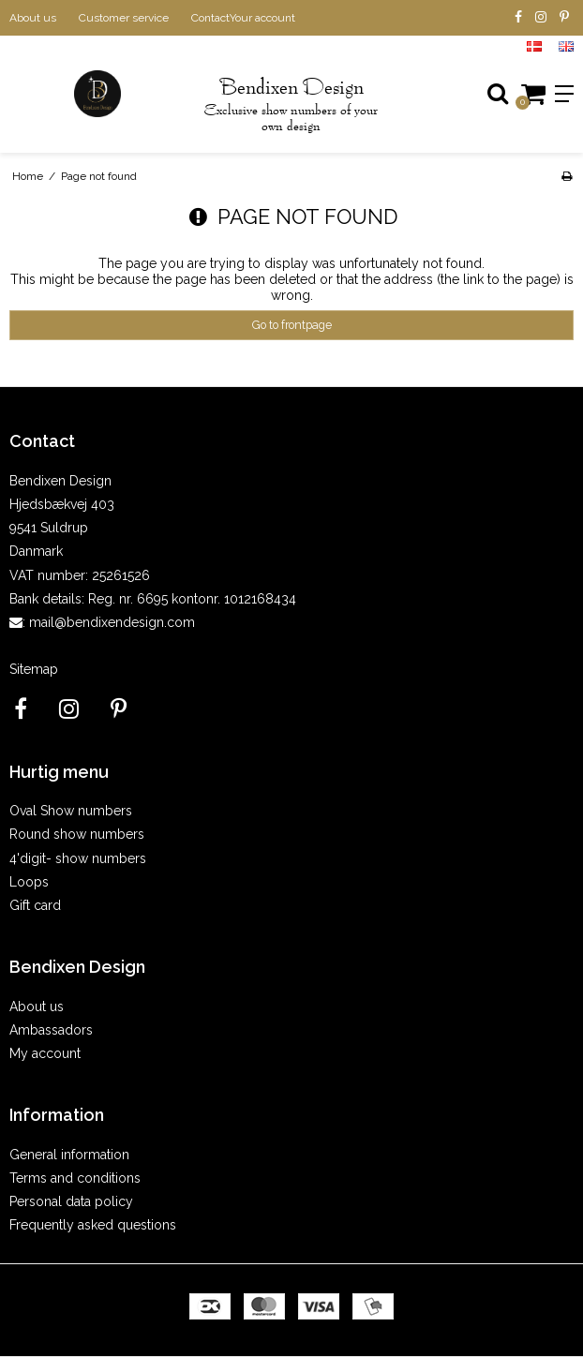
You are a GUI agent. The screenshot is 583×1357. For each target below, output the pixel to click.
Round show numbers (76, 834)
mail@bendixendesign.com (112, 622)
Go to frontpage (292, 325)
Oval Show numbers (70, 810)
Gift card (35, 905)
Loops (29, 881)
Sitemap (33, 669)
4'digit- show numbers (77, 858)
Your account (262, 17)
